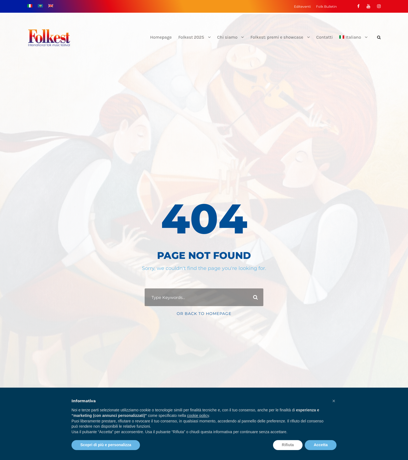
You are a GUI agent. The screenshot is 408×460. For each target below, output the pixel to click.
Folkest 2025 (191, 37)
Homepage (161, 37)
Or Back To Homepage (204, 313)
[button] (333, 400)
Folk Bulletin (326, 6)
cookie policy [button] (198, 415)
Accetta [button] (321, 445)
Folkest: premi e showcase (276, 37)
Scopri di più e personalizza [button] (105, 445)
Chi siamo (227, 37)
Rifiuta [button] (288, 445)
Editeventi (302, 6)
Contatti (324, 37)
